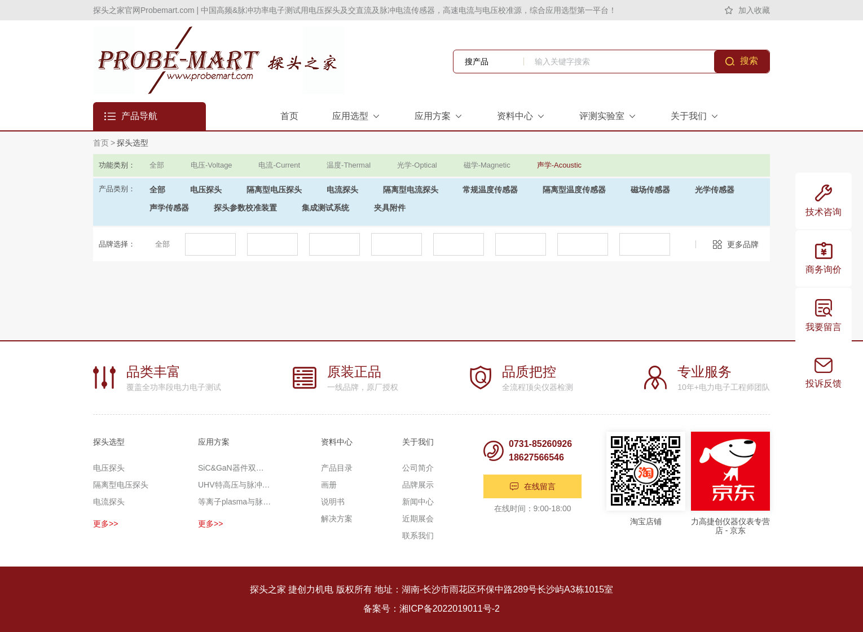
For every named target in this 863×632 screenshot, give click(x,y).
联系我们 (418, 535)
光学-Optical (417, 165)
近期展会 (418, 518)
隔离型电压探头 (274, 189)
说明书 (333, 501)
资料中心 (337, 441)
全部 (156, 165)
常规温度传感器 (490, 189)
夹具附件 (390, 207)
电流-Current (279, 165)
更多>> (105, 523)
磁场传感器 (650, 189)
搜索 (749, 60)
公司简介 (418, 467)
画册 (329, 484)
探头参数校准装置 (245, 207)
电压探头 (206, 189)
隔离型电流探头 (410, 189)
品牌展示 (418, 484)
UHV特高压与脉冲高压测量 (234, 484)
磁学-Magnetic (487, 165)
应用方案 (214, 441)
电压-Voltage (211, 165)
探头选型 (132, 142)
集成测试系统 (325, 207)
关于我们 (418, 441)
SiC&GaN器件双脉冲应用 (234, 467)
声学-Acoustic (559, 165)
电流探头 (342, 189)
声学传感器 (169, 207)
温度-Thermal (349, 165)
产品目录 (337, 467)
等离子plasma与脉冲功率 (234, 501)
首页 (101, 142)
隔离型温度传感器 (574, 189)
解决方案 (337, 518)
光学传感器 (714, 189)
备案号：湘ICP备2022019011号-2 (431, 608)
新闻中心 (418, 501)
